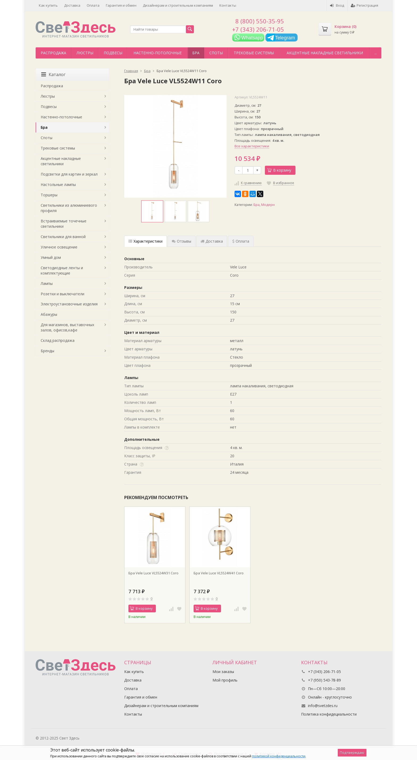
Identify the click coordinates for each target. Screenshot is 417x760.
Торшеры (49, 194)
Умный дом (51, 257)
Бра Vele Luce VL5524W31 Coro (153, 573)
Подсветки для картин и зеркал (69, 174)
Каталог (53, 74)
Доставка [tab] (212, 241)
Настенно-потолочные (158, 52)
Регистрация (364, 5)
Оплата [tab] (240, 241)
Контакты (227, 5)
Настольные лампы (58, 184)
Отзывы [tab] (181, 241)
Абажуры (49, 314)
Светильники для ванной (63, 236)
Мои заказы (223, 671)
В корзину (279, 170)
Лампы (47, 283)
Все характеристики (252, 146)
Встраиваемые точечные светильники (63, 223)
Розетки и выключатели (62, 293)
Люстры (85, 52)
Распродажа (53, 52)
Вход (337, 5)
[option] (152, 211)
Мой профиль (224, 680)
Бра (195, 52)
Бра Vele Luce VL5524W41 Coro (219, 573)
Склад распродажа (57, 340)
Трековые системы (254, 52)
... (375, 52)
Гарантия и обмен (121, 5)
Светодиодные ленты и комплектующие (62, 270)
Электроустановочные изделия (69, 303)
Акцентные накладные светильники (325, 52)
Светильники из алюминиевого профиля (69, 208)
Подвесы (113, 52)
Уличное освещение (59, 247)
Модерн (268, 204)
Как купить (48, 5)
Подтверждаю (352, 752)
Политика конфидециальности (329, 714)
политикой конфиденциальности (278, 756)
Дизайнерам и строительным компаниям (178, 5)
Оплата (93, 5)
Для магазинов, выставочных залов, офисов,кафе (67, 327)
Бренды (47, 350)
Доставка (72, 5)
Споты (216, 52)
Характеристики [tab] (145, 241)
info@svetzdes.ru (322, 705)
